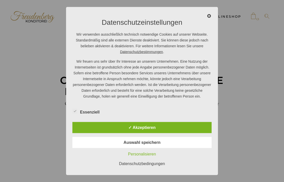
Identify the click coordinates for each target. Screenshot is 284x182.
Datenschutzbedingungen (142, 164)
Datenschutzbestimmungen (141, 52)
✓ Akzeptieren (142, 127)
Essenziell (85, 111)
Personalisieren (142, 154)
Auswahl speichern (142, 142)
